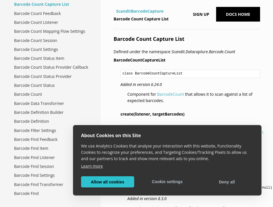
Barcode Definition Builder (39, 112)
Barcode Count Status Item (39, 58)
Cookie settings (167, 181)
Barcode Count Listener (36, 22)
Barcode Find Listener (34, 157)
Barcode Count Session (35, 40)
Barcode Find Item (31, 148)
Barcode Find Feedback (35, 139)
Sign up (201, 14)
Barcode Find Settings (34, 175)
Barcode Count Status (34, 85)
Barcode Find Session (34, 166)
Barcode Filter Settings (35, 130)
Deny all (227, 182)
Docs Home (238, 14)
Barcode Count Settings (36, 49)
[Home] (114, 11)
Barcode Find (26, 193)
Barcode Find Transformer (38, 184)
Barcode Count (28, 94)
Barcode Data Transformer (39, 103)
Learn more (92, 166)
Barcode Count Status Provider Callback (51, 67)
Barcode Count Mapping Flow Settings (49, 31)
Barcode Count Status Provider (43, 76)
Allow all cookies (107, 182)
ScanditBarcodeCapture (140, 11)
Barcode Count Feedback (37, 13)
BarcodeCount (170, 94)
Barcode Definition (31, 121)
